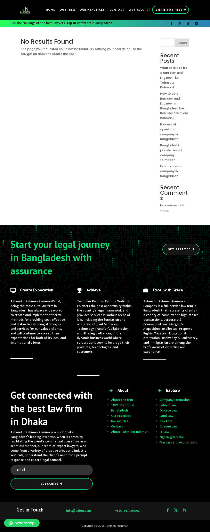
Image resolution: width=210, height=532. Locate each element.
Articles (136, 9)
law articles (119, 421)
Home (50, 9)
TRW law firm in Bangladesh (122, 407)
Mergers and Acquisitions (178, 442)
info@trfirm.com (78, 511)
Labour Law (168, 405)
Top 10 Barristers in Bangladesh (89, 23)
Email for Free (169, 9)
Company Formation (175, 400)
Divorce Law (168, 410)
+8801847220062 (127, 511)
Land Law (166, 416)
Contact (117, 9)
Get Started (179, 249)
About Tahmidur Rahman (129, 432)
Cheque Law (168, 426)
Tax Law (166, 421)
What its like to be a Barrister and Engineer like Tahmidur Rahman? (173, 77)
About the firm (122, 400)
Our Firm (67, 9)
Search (182, 43)
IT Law (164, 432)
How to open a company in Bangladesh (171, 171)
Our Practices (92, 9)
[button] (22, 523)
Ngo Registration (172, 437)
